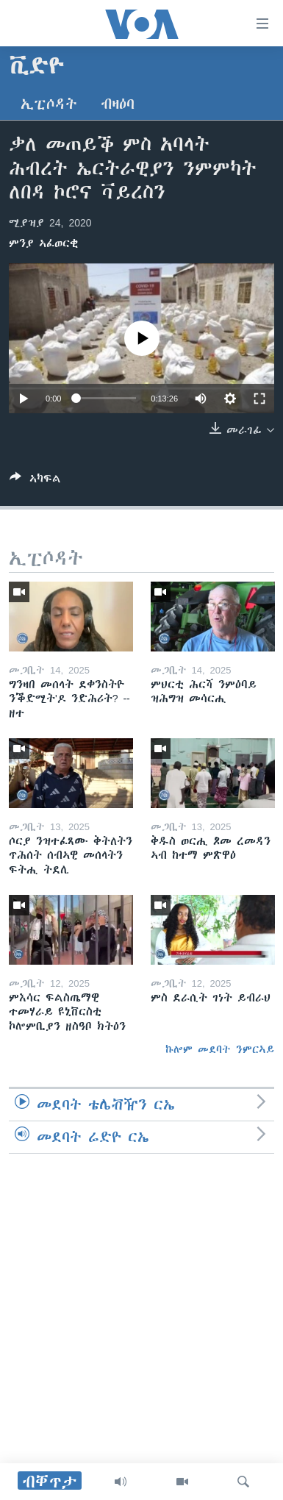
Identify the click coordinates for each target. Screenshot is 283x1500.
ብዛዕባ (118, 104)
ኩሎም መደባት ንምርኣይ (219, 1049)
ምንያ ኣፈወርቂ (43, 243)
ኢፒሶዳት (49, 104)
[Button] (35, 481)
